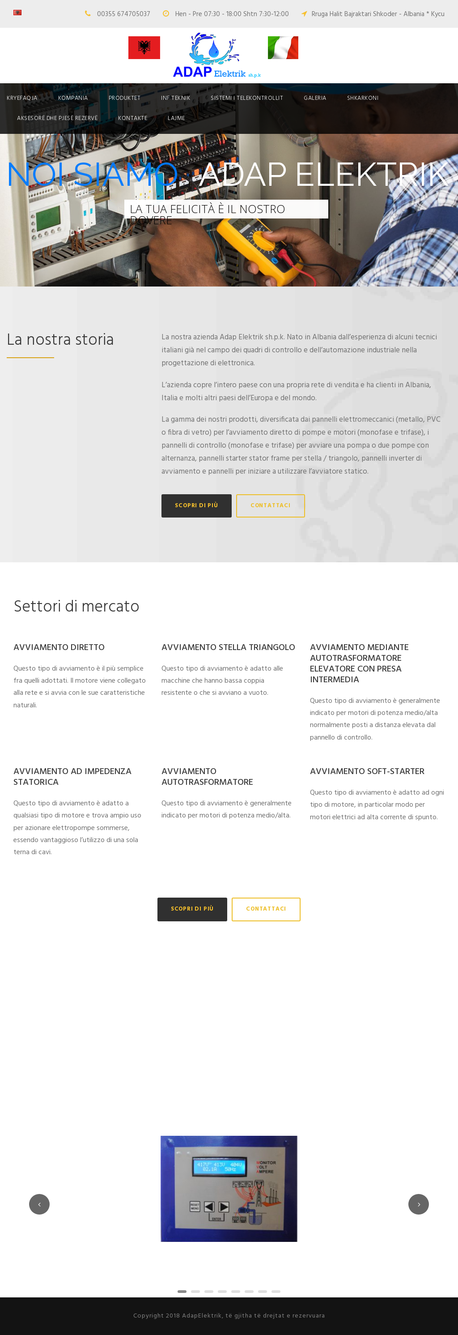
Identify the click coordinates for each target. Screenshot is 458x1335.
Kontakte (132, 118)
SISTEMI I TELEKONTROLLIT (247, 98)
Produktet (125, 98)
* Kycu (435, 14)
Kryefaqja (22, 98)
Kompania (73, 98)
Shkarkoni (363, 98)
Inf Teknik (175, 98)
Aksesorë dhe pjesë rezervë (57, 118)
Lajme (176, 118)
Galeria (315, 98)
